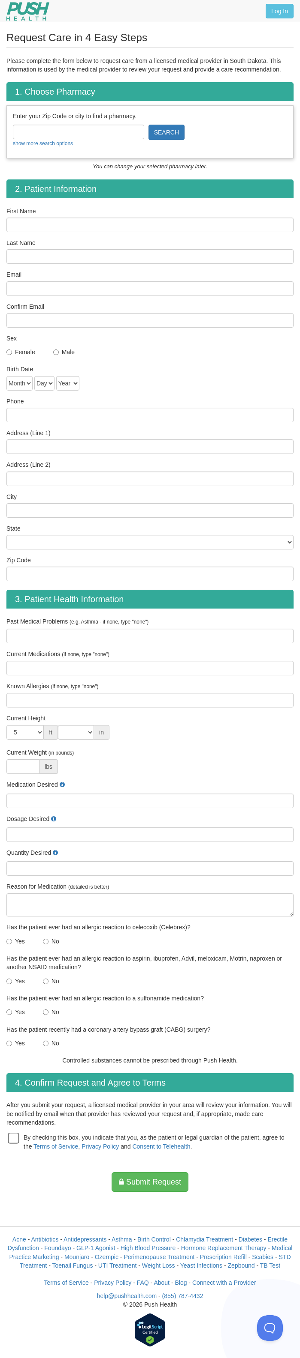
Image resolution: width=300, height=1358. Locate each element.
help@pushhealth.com (127, 1295)
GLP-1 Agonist (95, 1248)
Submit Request (150, 1182)
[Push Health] (27, 11)
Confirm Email (25, 306)
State (13, 528)
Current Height (25, 718)
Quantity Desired (28, 852)
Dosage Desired (27, 818)
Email (13, 274)
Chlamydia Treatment (204, 1239)
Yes (20, 941)
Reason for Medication (57, 886)
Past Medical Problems (77, 621)
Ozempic (106, 1257)
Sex (11, 338)
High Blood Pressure (148, 1248)
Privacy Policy (100, 1146)
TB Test (270, 1265)
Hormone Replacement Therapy (224, 1248)
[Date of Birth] (19, 383)
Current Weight (40, 752)
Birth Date (19, 369)
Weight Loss (158, 1265)
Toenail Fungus (72, 1265)
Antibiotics (44, 1239)
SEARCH (166, 132)
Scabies (262, 1257)
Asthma (122, 1239)
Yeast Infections (201, 1265)
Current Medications (57, 654)
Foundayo (57, 1248)
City (11, 496)
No (55, 941)
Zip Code (18, 560)
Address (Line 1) (28, 433)
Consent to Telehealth (161, 1146)
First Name (21, 211)
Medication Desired (32, 784)
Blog (181, 1282)
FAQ (143, 1282)
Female (25, 352)
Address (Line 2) (28, 464)
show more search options (43, 143)
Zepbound (241, 1265)
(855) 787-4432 (182, 1295)
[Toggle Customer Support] (270, 1328)
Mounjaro (76, 1257)
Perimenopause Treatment (159, 1257)
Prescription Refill (223, 1257)
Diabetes (250, 1239)
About (162, 1282)
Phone (15, 401)
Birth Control (154, 1239)
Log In (279, 11)
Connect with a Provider (224, 1282)
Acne (19, 1239)
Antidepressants (85, 1239)
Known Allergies (52, 686)
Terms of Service (55, 1146)
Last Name (21, 242)
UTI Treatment (117, 1265)
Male (68, 352)
